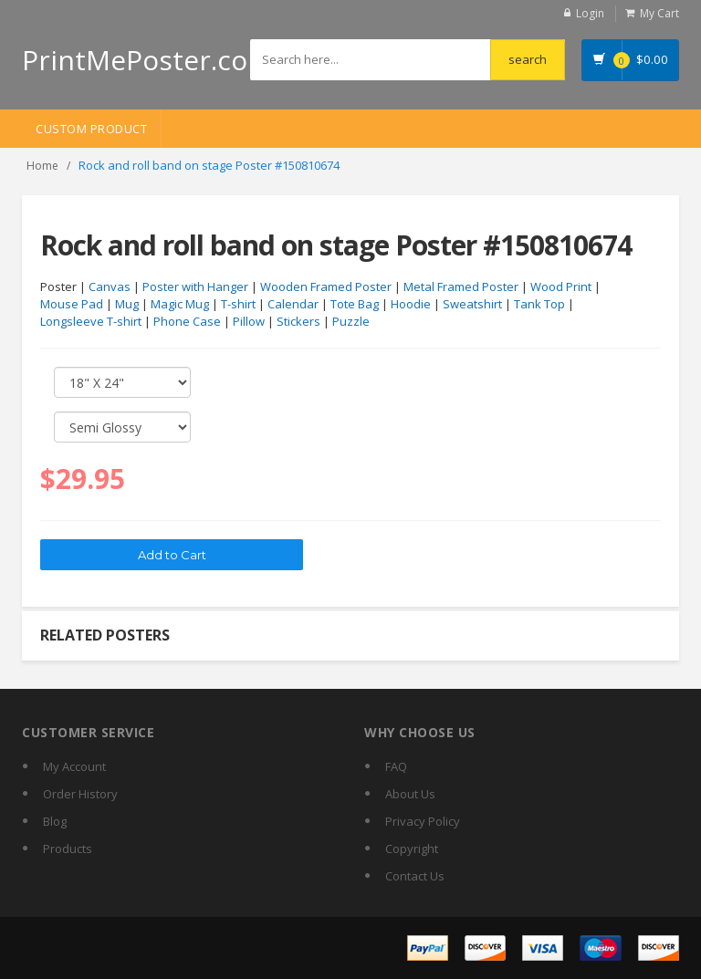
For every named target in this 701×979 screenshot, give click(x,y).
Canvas (110, 286)
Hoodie (411, 304)
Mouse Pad (71, 304)
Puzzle (351, 321)
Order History (80, 794)
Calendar (293, 304)
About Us (410, 794)
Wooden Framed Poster (326, 286)
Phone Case (187, 321)
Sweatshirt (472, 304)
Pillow (249, 321)
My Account (74, 766)
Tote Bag (354, 304)
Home (42, 165)
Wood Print (560, 286)
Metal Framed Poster (460, 286)
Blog (55, 821)
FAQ (396, 766)
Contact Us (415, 876)
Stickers (298, 321)
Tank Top (539, 304)
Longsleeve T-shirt (90, 321)
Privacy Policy (422, 821)
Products (67, 848)
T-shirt (238, 304)
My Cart (659, 13)
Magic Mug (180, 304)
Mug (127, 304)
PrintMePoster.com (147, 59)
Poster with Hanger (195, 286)
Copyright (411, 848)
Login (590, 13)
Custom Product (91, 128)
